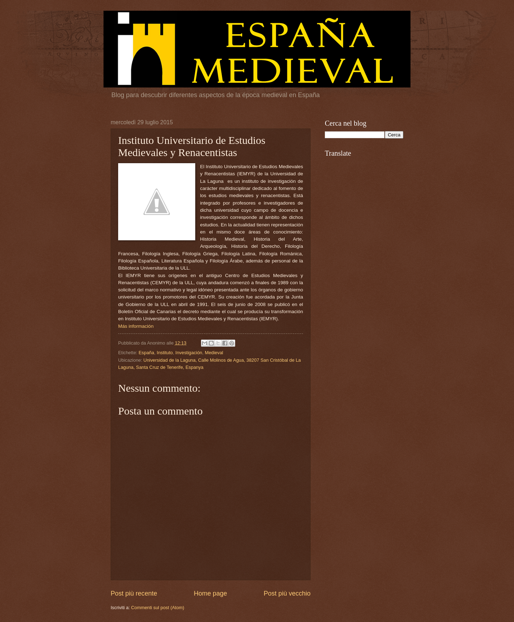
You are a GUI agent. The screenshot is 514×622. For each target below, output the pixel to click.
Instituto (165, 352)
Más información (135, 326)
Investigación (188, 352)
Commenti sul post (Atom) (157, 607)
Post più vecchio (287, 593)
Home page (210, 593)
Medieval (214, 352)
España (146, 352)
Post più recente (134, 593)
